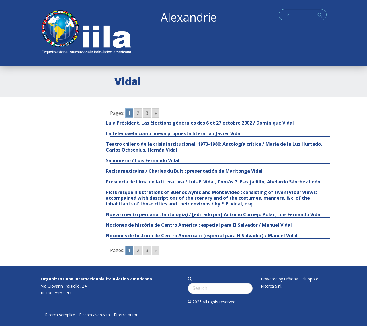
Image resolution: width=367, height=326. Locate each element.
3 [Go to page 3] (147, 113)
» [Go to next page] (156, 113)
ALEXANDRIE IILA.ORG (86, 33)
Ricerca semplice (60, 315)
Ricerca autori (126, 315)
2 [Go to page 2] (138, 113)
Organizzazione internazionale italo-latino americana (96, 279)
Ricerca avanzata (94, 315)
